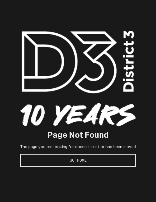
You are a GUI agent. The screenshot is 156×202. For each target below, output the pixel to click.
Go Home (78, 160)
